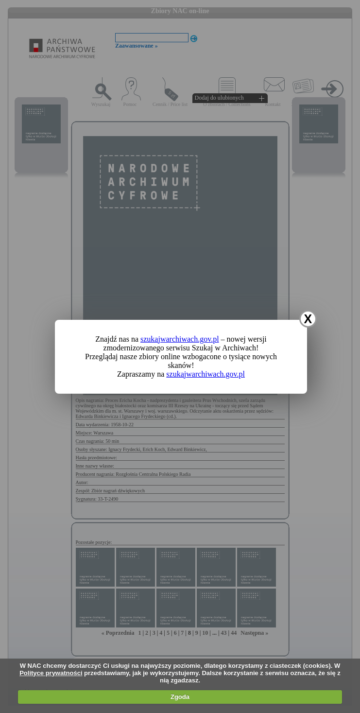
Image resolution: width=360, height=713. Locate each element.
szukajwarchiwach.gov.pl (179, 339)
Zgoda (180, 696)
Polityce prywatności (50, 673)
